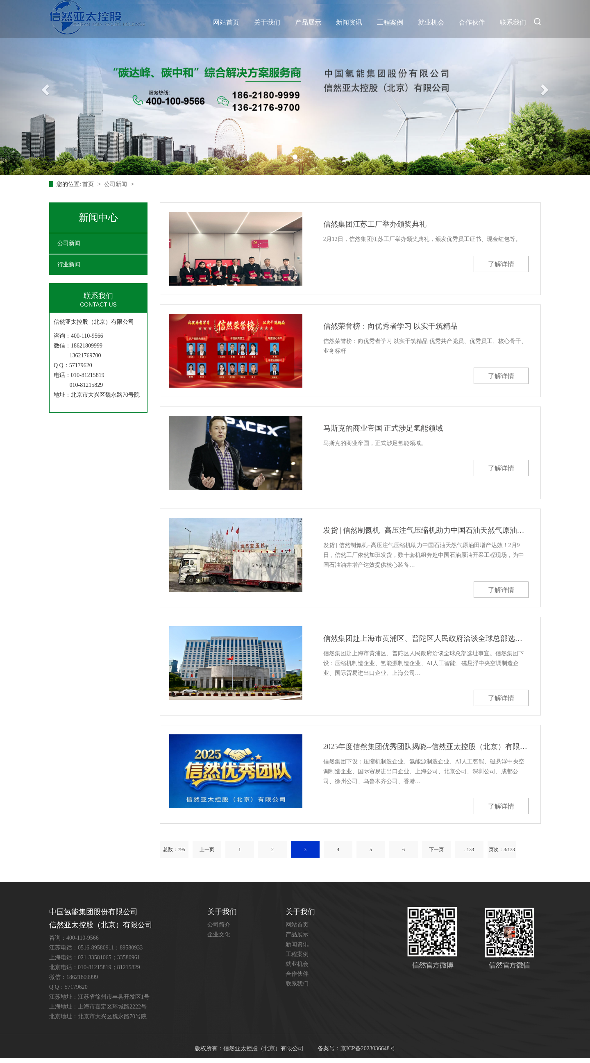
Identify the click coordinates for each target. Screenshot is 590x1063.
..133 (469, 849)
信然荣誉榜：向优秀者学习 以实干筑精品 (390, 326)
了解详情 (501, 264)
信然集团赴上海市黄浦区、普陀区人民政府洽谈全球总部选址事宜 (426, 638)
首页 (88, 184)
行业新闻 (68, 264)
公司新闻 (116, 184)
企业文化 (218, 934)
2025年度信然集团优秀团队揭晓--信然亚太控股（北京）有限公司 (426, 747)
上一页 (207, 849)
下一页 (436, 849)
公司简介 (218, 925)
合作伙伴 (472, 22)
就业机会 (431, 22)
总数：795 (174, 849)
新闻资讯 (349, 22)
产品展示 (308, 22)
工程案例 (390, 22)
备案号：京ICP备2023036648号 (356, 1048)
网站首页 (226, 22)
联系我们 (513, 22)
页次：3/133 (502, 849)
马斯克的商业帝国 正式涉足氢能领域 (383, 428)
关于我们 (267, 22)
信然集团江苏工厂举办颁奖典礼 (375, 224)
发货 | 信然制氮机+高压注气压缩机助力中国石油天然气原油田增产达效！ (426, 530)
